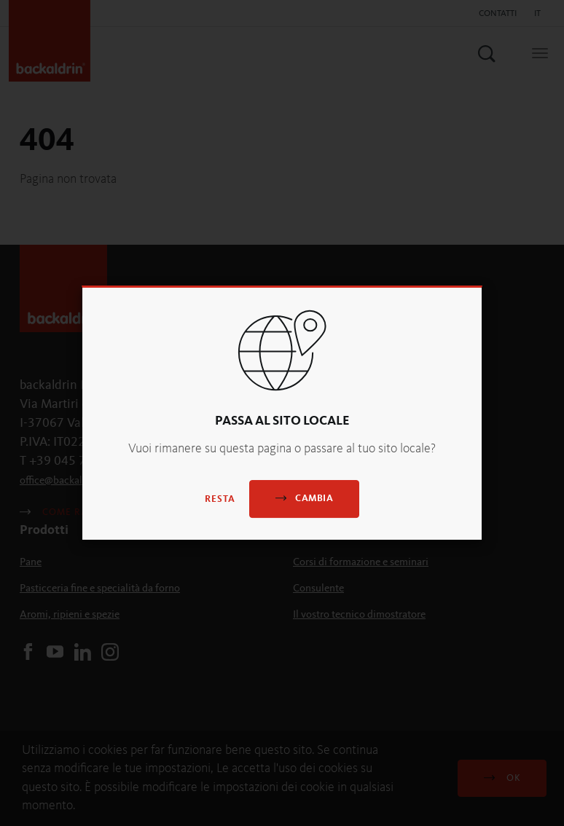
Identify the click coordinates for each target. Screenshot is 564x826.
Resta (220, 499)
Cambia (304, 497)
